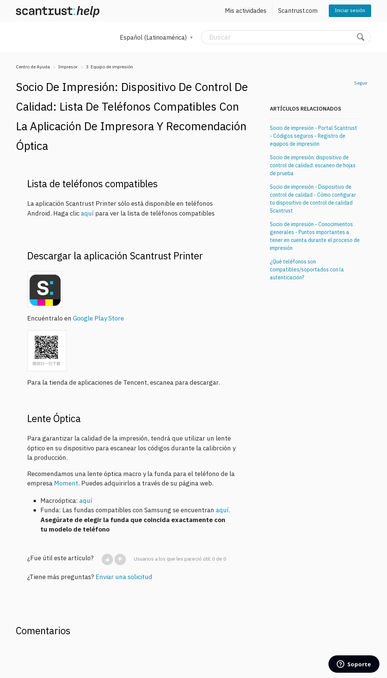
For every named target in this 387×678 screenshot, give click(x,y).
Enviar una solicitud (124, 577)
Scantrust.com (297, 10)
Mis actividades (245, 10)
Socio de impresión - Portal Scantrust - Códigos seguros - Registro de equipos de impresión (313, 136)
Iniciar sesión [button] (350, 10)
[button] (107, 559)
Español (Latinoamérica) (154, 37)
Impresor (67, 66)
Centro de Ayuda (33, 66)
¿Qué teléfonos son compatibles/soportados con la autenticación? (307, 269)
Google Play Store (98, 318)
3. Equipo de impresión (109, 66)
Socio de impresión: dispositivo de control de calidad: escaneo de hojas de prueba (313, 165)
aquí (87, 213)
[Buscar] (286, 37)
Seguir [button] (360, 83)
